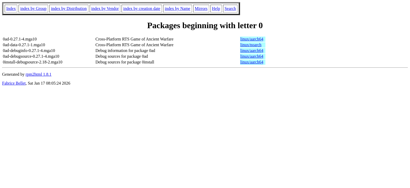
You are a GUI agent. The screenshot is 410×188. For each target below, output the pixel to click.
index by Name (177, 8)
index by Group (33, 8)
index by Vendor (105, 8)
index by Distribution (69, 8)
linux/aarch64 (251, 39)
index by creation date (141, 8)
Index (11, 8)
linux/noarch (250, 45)
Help (216, 8)
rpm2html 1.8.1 (39, 74)
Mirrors (201, 8)
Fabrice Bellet (14, 83)
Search (230, 8)
